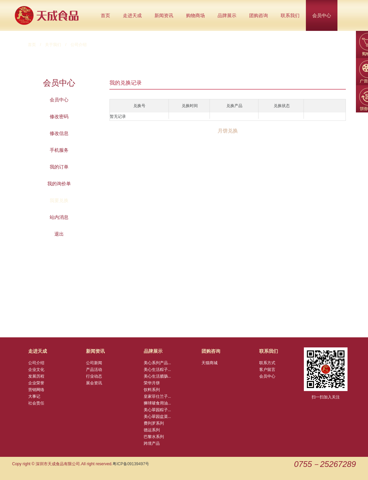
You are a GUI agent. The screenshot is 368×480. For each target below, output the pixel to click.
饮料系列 (152, 389)
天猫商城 (209, 363)
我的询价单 (59, 183)
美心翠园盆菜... (157, 416)
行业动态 (94, 376)
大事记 (34, 396)
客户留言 (267, 369)
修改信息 (59, 133)
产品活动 (94, 369)
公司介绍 (36, 363)
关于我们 (53, 44)
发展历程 (36, 376)
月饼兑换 (228, 131)
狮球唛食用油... (157, 403)
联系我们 (290, 15)
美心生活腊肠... (157, 376)
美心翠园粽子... (157, 409)
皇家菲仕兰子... (157, 396)
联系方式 (267, 363)
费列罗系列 (154, 423)
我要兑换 (59, 200)
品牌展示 (227, 15)
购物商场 (195, 15)
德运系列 (152, 430)
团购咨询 (258, 15)
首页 (105, 15)
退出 (59, 234)
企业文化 (36, 369)
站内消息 (59, 217)
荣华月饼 (152, 383)
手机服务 (59, 150)
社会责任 (36, 403)
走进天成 (132, 15)
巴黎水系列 (154, 436)
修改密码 (59, 116)
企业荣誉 (36, 383)
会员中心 (321, 15)
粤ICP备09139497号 (130, 464)
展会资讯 (94, 383)
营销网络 (36, 389)
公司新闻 (94, 363)
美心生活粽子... (157, 369)
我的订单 (59, 167)
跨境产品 (152, 443)
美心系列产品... (157, 363)
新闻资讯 (163, 15)
